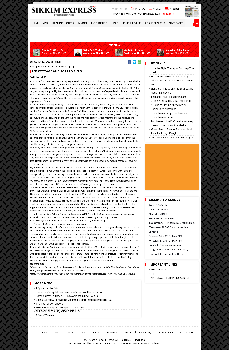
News (45, 22)
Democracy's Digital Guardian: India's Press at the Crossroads (70, 292)
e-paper (172, 8)
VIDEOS (155, 8)
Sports (70, 22)
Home (35, 22)
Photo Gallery (132, 22)
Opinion (57, 22)
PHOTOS (138, 8)
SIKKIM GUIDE (159, 269)
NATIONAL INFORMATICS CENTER (170, 277)
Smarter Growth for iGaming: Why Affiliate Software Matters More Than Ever (172, 80)
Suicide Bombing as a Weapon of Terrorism (60, 307)
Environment (99, 22)
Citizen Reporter (155, 22)
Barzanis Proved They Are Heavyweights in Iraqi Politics (67, 296)
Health (115, 22)
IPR (152, 273)
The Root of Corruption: (49, 303)
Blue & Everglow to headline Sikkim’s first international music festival (74, 299)
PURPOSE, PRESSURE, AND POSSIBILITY (58, 311)
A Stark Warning (45, 315)
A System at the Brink (48, 288)
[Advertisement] (10, 42)
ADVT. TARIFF (176, 22)
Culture (82, 22)
